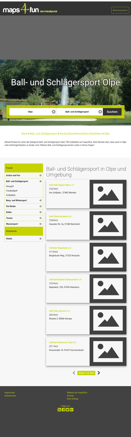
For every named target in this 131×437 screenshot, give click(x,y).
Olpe (107, 133)
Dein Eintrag (72, 399)
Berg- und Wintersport (16, 200)
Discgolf (10, 186)
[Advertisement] (65, 37)
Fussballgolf (11, 191)
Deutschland (67, 133)
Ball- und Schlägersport (43, 133)
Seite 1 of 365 (86, 373)
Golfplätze (11, 195)
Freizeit (9, 168)
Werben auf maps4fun (77, 392)
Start (24, 133)
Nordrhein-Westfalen (89, 133)
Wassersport (12, 224)
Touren (9, 218)
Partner (70, 396)
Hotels (9, 238)
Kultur (9, 212)
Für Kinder (11, 206)
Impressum (10, 392)
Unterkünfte (11, 231)
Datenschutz (10, 396)
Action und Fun (13, 175)
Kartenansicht (120, 10)
